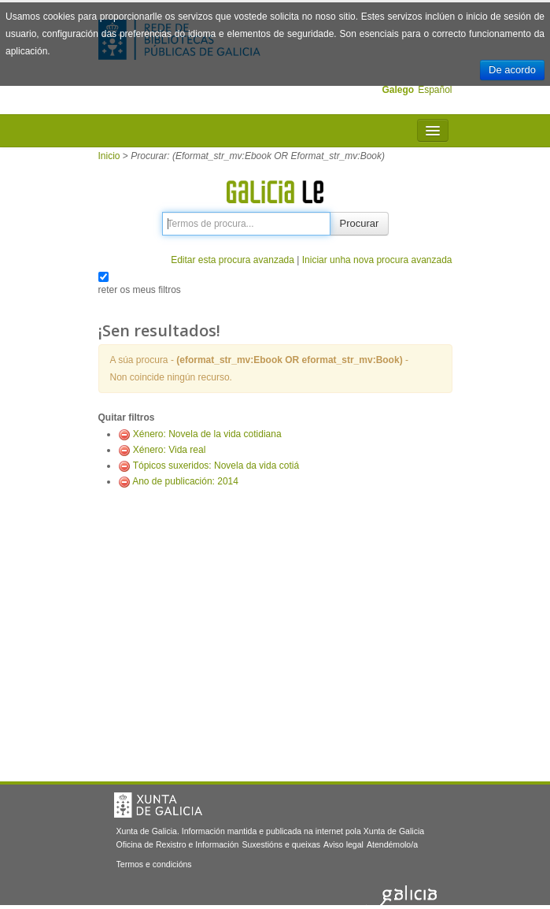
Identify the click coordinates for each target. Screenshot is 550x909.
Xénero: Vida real (169, 449)
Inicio (109, 155)
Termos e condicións (154, 864)
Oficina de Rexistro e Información (177, 844)
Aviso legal (343, 844)
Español (435, 89)
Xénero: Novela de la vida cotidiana (207, 434)
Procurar (359, 223)
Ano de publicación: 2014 (185, 481)
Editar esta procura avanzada (232, 259)
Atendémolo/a (392, 844)
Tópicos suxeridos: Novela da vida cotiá (216, 465)
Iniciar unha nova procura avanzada (377, 259)
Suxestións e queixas (281, 844)
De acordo (512, 70)
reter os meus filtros (139, 289)
